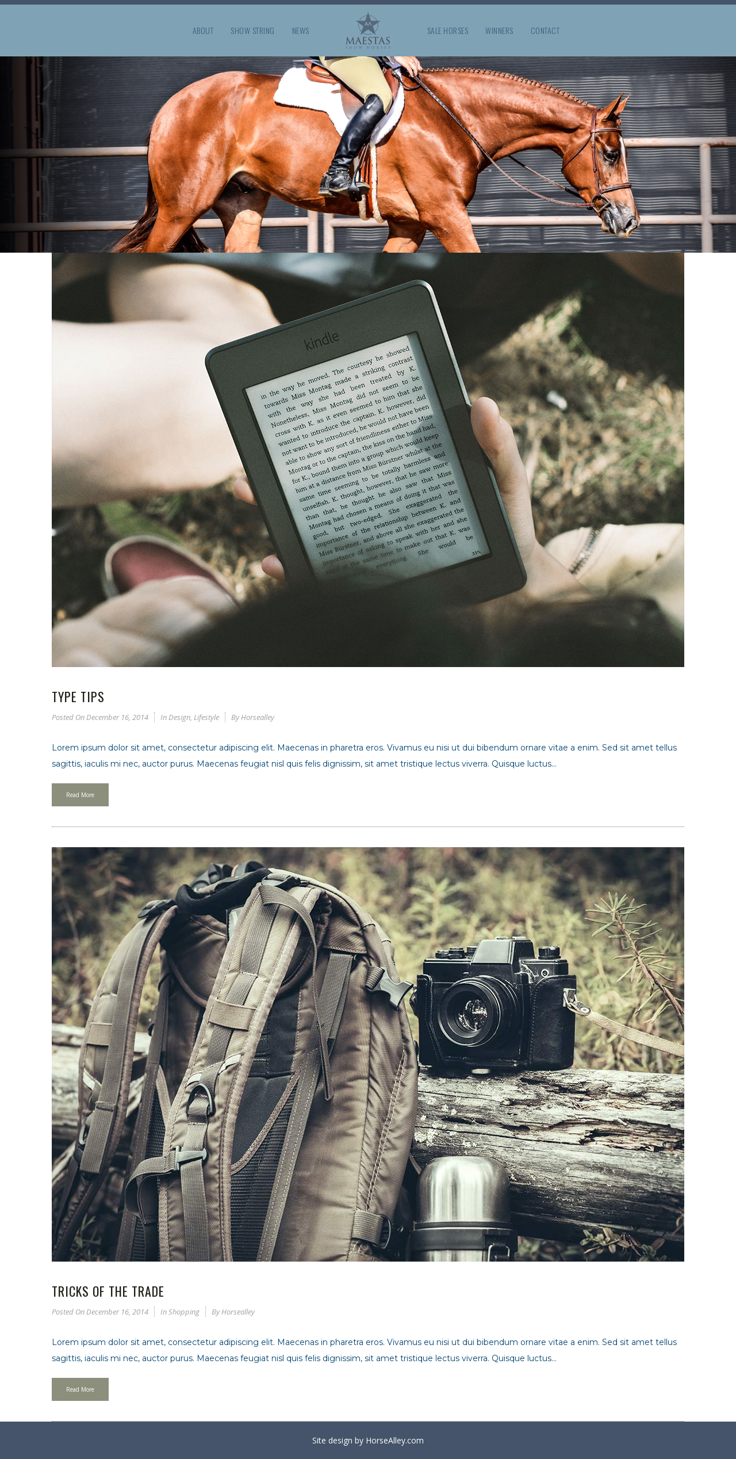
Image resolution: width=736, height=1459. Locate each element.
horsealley (257, 717)
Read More (80, 795)
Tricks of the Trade (108, 1291)
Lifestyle (206, 717)
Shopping (184, 1311)
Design (179, 717)
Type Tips (78, 696)
